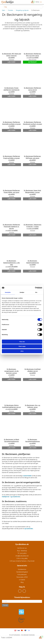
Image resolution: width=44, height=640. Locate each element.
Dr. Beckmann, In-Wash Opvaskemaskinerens (11, 442)
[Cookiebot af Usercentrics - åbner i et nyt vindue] (35, 288)
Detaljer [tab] (22, 292)
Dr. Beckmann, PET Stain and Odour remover (11, 57)
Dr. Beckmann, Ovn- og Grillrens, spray (32, 408)
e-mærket (22, 579)
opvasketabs (28, 528)
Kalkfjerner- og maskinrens (11, 496)
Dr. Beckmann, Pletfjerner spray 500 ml (32, 91)
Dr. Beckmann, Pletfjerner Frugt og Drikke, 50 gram (11, 159)
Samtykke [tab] (8, 292)
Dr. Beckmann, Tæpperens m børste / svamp (32, 227)
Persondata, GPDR (22, 577)
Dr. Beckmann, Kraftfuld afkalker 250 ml (32, 372)
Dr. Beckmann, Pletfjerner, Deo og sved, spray (32, 57)
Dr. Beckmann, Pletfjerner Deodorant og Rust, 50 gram (32, 125)
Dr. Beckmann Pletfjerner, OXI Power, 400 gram (32, 159)
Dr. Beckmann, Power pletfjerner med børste (11, 91)
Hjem (3, 10)
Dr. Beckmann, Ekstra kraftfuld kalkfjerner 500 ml (11, 408)
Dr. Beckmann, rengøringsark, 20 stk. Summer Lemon (11, 373)
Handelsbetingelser (22, 572)
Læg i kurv (11, 62)
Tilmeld (5, 605)
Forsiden (10, 10)
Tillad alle (22, 341)
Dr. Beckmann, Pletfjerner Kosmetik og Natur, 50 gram (11, 125)
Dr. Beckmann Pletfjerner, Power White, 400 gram (11, 193)
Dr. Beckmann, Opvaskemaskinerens (32, 442)
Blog (22, 582)
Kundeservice (22, 569)
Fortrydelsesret (22, 574)
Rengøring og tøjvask (22, 10)
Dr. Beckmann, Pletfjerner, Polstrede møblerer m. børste (11, 228)
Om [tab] (36, 292)
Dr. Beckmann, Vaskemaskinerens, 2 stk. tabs (11, 265)
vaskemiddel (27, 476)
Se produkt (32, 62)
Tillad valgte (22, 346)
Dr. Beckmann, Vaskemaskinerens (32, 264)
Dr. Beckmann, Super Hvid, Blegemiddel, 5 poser (32, 193)
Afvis (22, 351)
